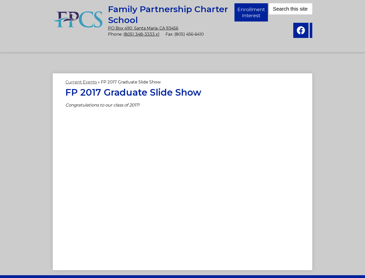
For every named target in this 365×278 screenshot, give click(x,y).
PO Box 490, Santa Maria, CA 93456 (112, 24)
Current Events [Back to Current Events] (81, 82)
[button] (37, 56)
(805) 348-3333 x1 (111, 30)
